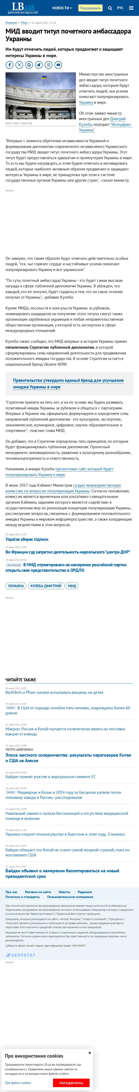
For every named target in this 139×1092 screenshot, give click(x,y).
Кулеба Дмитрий (47, 585)
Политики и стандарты (23, 897)
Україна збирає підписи (27, 539)
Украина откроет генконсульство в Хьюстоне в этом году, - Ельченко (65, 834)
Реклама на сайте (38, 892)
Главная (11, 22)
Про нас (11, 892)
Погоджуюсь (71, 1083)
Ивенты (64, 892)
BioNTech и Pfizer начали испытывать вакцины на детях (54, 692)
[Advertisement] (69, 223)
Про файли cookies (18, 1083)
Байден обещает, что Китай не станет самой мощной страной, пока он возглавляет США (67, 852)
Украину (86, 102)
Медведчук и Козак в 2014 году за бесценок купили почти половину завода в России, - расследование (63, 795)
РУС (120, 8)
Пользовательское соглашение (70, 897)
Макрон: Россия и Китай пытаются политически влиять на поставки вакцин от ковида (65, 731)
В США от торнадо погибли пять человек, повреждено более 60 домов (68, 710)
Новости (62, 8)
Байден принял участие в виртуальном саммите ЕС (51, 776)
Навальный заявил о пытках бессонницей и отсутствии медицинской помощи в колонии (67, 816)
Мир (24, 22)
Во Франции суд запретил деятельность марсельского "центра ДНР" (68, 552)
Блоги (73, 23)
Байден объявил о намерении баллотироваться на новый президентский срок (62, 873)
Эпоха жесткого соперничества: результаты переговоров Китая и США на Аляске (68, 757)
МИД (72, 585)
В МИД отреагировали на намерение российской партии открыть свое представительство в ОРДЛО (66, 567)
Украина (16, 585)
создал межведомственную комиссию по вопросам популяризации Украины (63, 488)
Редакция (85, 892)
